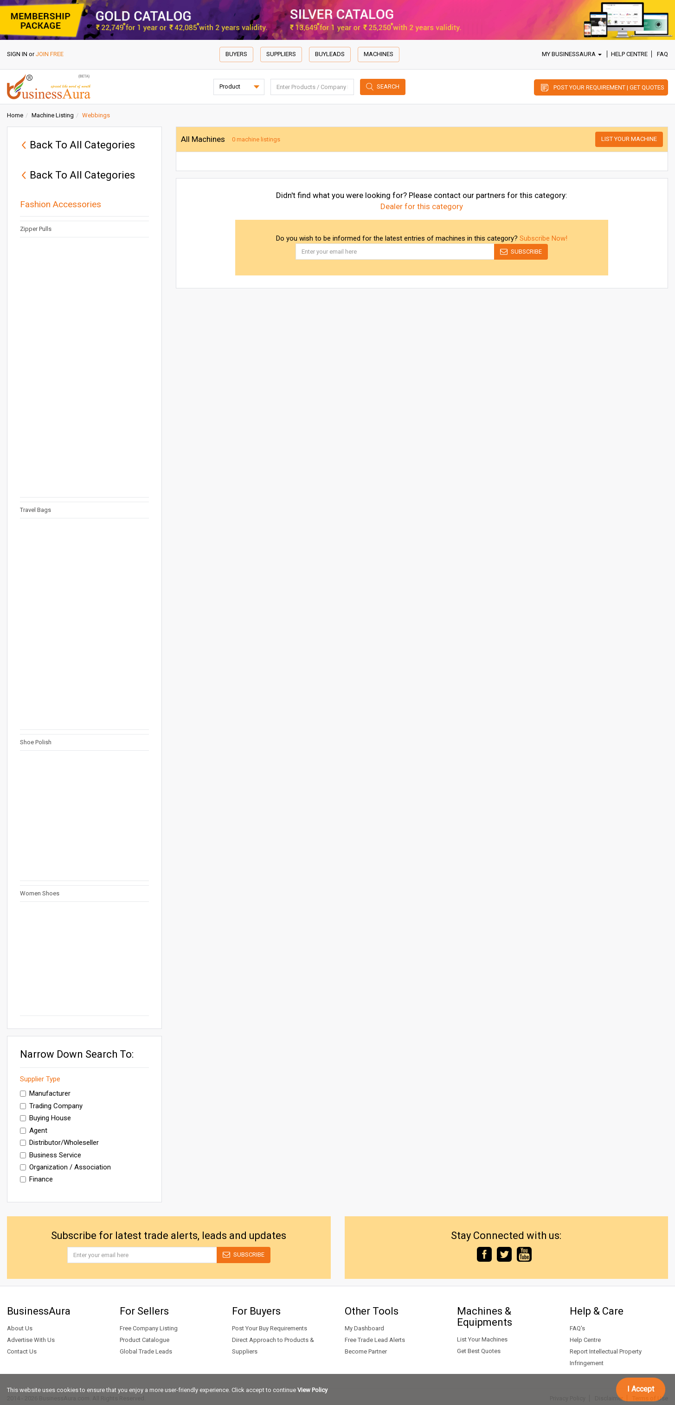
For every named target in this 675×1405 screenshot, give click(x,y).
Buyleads (330, 54)
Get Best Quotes (479, 1351)
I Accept (640, 1389)
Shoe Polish (35, 742)
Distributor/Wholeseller (59, 1142)
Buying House (45, 1118)
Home (15, 115)
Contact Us (22, 1351)
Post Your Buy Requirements (269, 1328)
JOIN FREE (50, 54)
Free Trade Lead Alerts (375, 1339)
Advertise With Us (31, 1339)
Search (388, 86)
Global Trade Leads (146, 1351)
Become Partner (366, 1351)
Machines (378, 54)
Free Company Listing (149, 1328)
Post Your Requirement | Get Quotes (608, 87)
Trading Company (51, 1106)
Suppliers (281, 54)
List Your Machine (629, 138)
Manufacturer (45, 1093)
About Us (19, 1328)
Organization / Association (65, 1167)
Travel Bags (35, 509)
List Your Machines (482, 1339)
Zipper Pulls (35, 228)
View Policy (312, 1389)
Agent (33, 1130)
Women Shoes (42, 893)
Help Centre (629, 54)
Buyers (236, 54)
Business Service (50, 1155)
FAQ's (577, 1328)
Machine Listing (53, 115)
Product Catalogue (144, 1339)
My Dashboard (364, 1328)
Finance (36, 1179)
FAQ (662, 54)
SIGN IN (17, 54)
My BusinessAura (572, 54)
